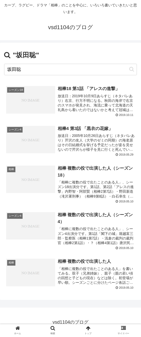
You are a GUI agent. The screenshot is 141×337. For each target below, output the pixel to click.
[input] (70, 69)
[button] (131, 69)
